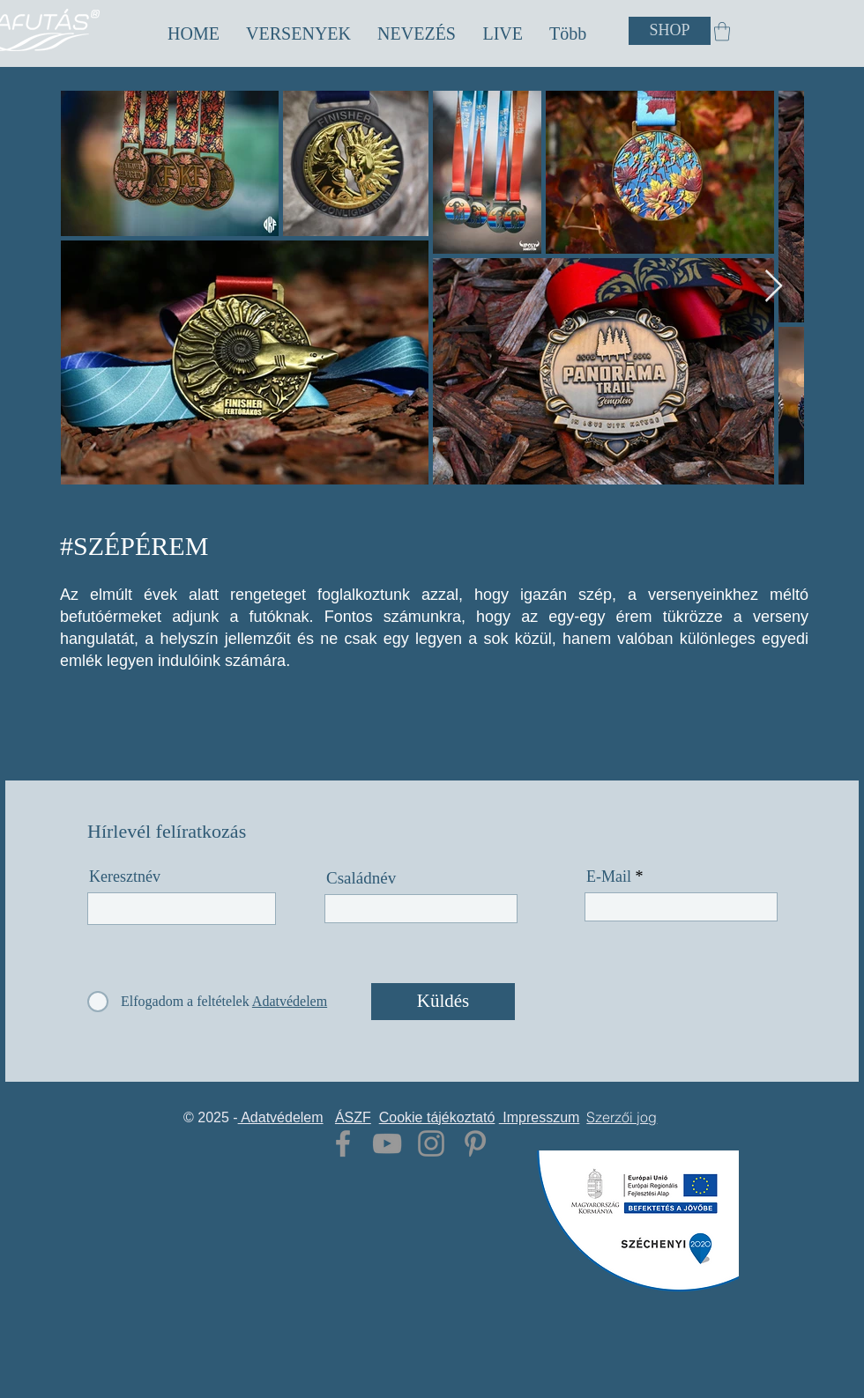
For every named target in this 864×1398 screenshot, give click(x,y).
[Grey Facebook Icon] (343, 1143)
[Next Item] (773, 287)
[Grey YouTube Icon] (387, 1143)
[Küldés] (443, 1001)
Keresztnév (124, 876)
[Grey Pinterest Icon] (475, 1143)
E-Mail (608, 876)
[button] (298, 34)
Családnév (361, 877)
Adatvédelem (281, 1117)
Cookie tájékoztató (437, 1117)
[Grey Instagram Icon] (431, 1143)
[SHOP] (670, 31)
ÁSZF (353, 1117)
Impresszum (539, 1117)
